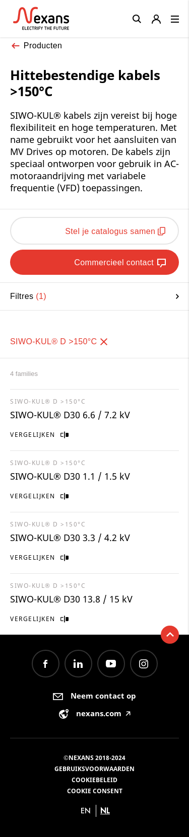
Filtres (94, 296)
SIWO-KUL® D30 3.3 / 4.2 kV (70, 537)
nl (105, 810)
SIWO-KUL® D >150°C (59, 341)
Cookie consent (94, 791)
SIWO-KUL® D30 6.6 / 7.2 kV (70, 415)
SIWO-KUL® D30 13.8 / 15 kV (71, 599)
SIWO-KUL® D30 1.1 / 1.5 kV (70, 476)
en (86, 810)
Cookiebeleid (94, 780)
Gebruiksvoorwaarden (94, 769)
